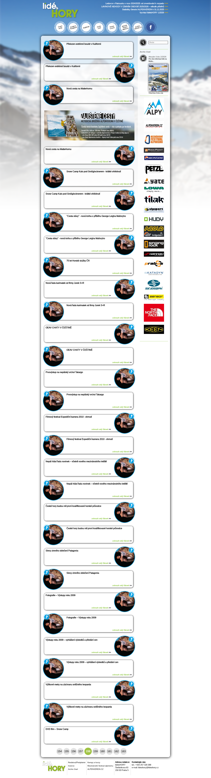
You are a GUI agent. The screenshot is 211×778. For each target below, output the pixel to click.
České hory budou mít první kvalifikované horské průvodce (73, 506)
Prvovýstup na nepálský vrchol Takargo (64, 372)
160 (102, 751)
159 (95, 751)
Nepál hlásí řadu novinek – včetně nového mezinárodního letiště (76, 461)
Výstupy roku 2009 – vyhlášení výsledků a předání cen (71, 640)
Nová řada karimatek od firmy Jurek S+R (65, 283)
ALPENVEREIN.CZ (95, 769)
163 (123, 751)
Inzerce (71, 766)
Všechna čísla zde (156, 93)
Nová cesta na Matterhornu (79, 88)
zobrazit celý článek (122, 56)
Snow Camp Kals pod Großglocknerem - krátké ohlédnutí (93, 171)
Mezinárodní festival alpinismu (100, 766)
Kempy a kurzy (93, 762)
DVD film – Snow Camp (57, 729)
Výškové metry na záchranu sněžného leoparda (68, 684)
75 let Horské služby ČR (78, 261)
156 (73, 751)
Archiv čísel (73, 769)
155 (66, 751)
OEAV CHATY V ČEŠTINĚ (59, 328)
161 (109, 751)
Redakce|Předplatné (76, 762)
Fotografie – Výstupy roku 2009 (60, 595)
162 (116, 751)
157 (80, 751)
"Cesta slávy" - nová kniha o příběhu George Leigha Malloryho (96, 216)
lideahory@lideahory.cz (148, 767)
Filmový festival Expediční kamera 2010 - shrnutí (69, 417)
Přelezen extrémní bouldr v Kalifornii (83, 44)
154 (59, 751)
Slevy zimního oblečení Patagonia (62, 551)
